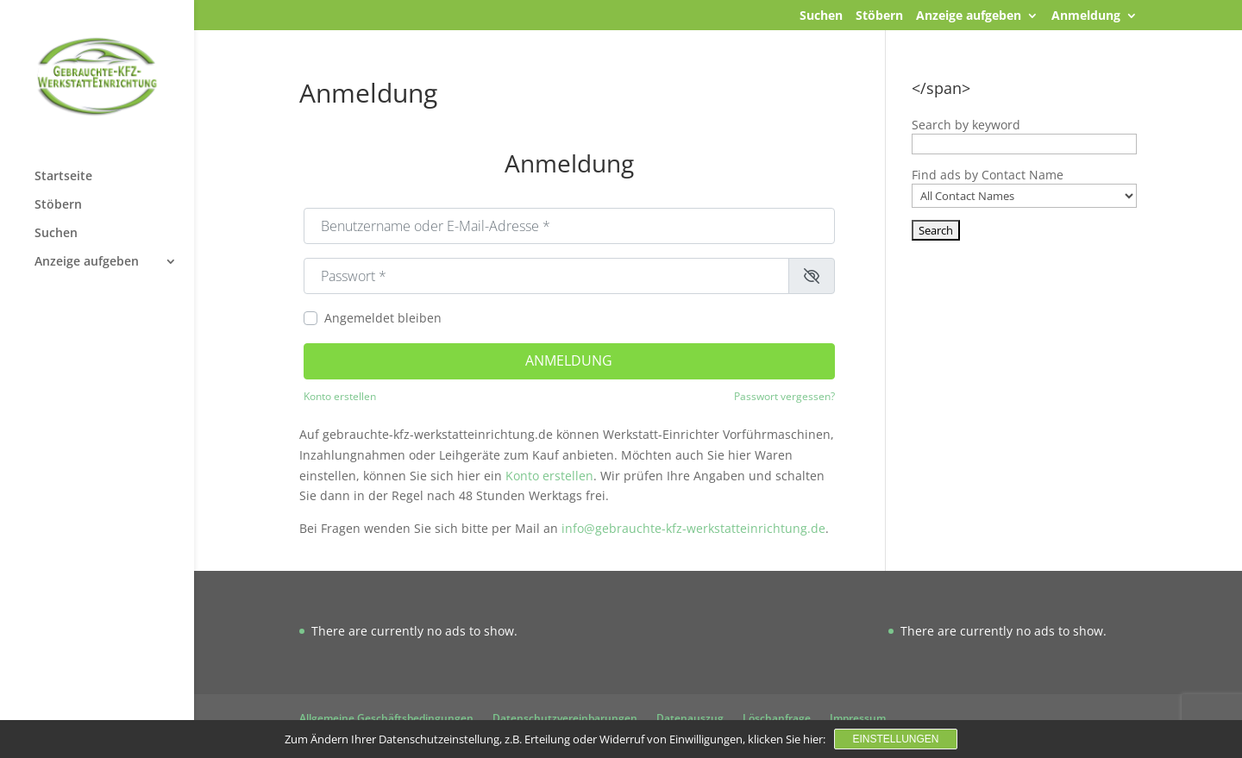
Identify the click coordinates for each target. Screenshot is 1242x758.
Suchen (821, 16)
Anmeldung (1085, 16)
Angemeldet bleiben (383, 318)
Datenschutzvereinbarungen (564, 718)
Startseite (63, 177)
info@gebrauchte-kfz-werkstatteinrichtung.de (693, 528)
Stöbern (879, 16)
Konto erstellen (340, 396)
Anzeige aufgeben (968, 16)
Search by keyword (966, 124)
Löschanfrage (777, 718)
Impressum (858, 718)
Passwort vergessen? (784, 396)
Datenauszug (690, 718)
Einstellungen (895, 739)
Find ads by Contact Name (987, 174)
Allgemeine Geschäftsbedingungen (386, 718)
